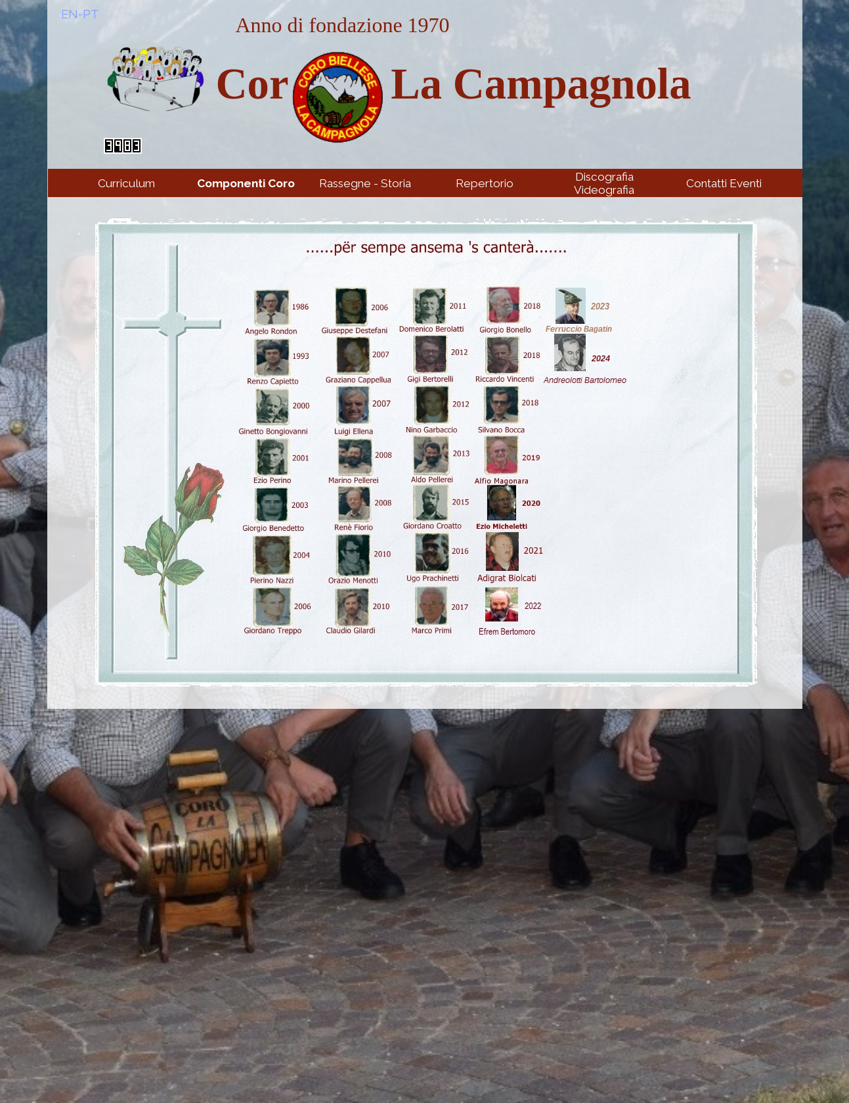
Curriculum (126, 183)
